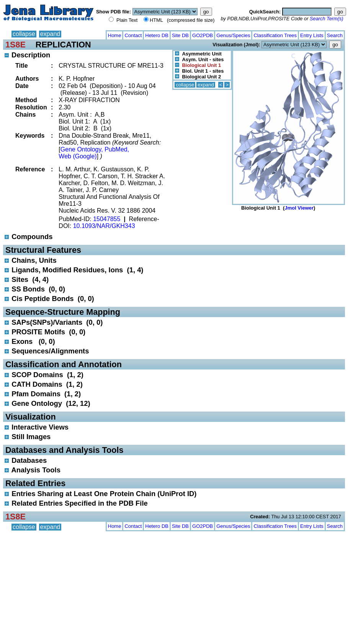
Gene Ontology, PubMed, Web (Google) (94, 153)
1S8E (15, 44)
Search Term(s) (326, 18)
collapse (24, 34)
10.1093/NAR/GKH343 (104, 226)
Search (335, 35)
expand (50, 34)
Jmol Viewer (299, 208)
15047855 (106, 219)
